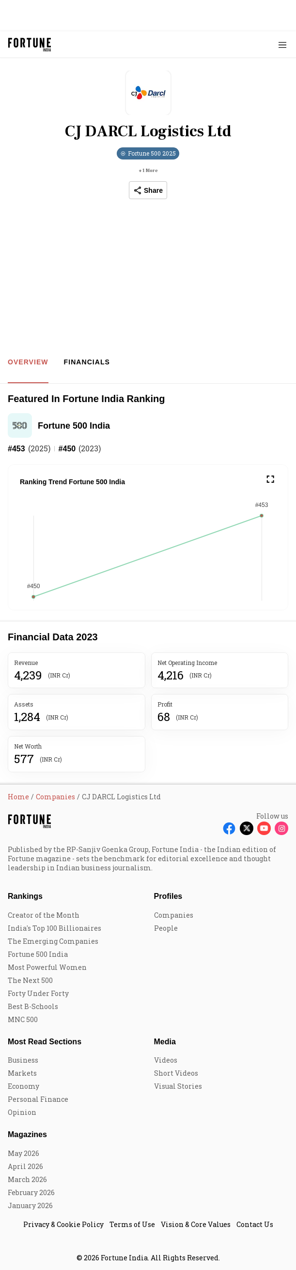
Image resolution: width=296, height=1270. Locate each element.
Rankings (25, 896)
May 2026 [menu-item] (23, 1153)
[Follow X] (246, 828)
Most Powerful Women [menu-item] (47, 967)
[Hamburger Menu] (282, 45)
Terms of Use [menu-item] (132, 1224)
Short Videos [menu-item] (176, 1073)
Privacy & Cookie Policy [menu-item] (63, 1224)
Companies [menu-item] (173, 915)
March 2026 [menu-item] (27, 1179)
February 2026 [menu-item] (31, 1192)
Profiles (168, 896)
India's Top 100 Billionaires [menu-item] (54, 928)
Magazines (27, 1134)
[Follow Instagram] (281, 828)
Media (165, 1042)
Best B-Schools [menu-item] (33, 1006)
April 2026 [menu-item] (25, 1166)
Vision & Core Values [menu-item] (196, 1224)
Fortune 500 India (74, 426)
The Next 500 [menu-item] (30, 980)
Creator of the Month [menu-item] (43, 915)
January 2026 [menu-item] (30, 1205)
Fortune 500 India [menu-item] (38, 954)
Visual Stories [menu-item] (178, 1086)
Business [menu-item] (23, 1060)
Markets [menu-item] (22, 1073)
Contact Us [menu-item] (254, 1224)
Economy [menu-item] (23, 1086)
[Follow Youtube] (264, 828)
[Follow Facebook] (229, 828)
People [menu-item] (166, 928)
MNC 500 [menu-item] (23, 1019)
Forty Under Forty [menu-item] (38, 993)
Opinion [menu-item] (22, 1112)
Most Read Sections (44, 1042)
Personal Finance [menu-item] (38, 1099)
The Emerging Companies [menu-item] (53, 941)
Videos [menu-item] (165, 1060)
